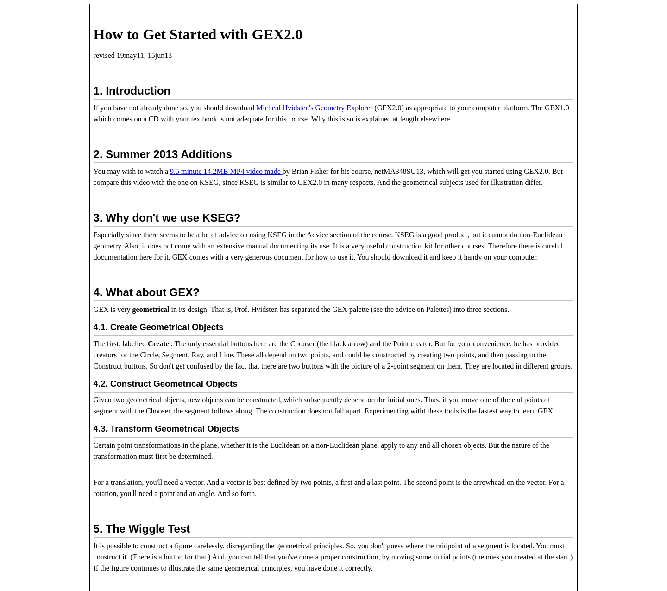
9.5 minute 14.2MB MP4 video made (226, 171)
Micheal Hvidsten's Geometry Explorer (315, 108)
